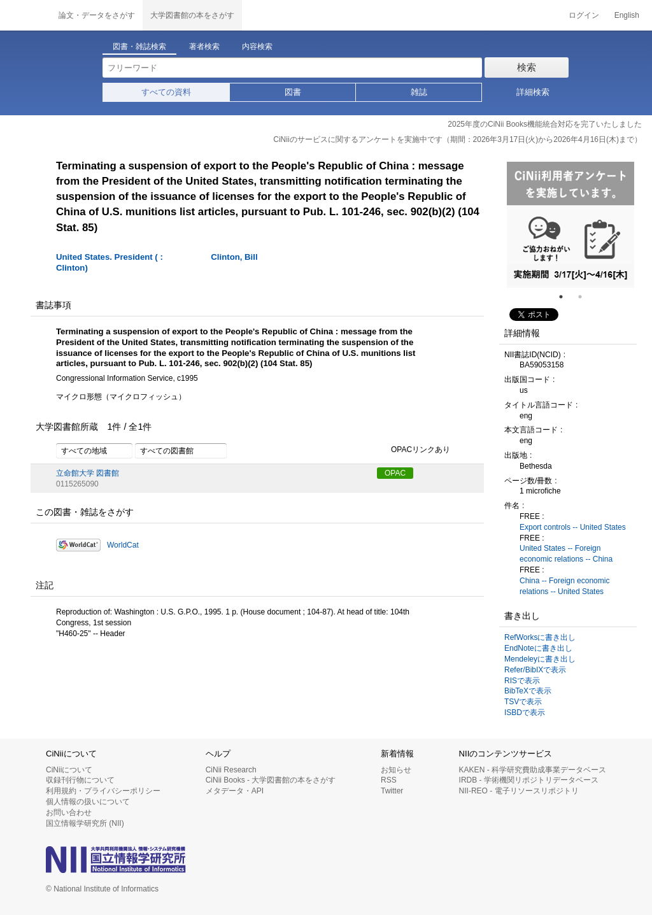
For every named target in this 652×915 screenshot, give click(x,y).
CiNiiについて (69, 769)
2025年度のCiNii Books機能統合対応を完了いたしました (545, 124)
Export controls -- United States (573, 527)
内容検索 (257, 46)
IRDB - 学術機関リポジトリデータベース (529, 780)
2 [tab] (585, 296)
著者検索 (204, 46)
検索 (526, 67)
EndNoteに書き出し (538, 648)
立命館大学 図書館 (87, 473)
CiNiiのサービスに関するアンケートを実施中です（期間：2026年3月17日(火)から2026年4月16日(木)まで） (457, 139)
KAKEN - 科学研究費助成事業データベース (532, 769)
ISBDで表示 (524, 712)
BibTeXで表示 (527, 690)
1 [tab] (566, 296)
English (626, 15)
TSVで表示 (523, 701)
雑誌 (419, 92)
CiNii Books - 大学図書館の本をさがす (271, 780)
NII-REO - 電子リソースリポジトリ (519, 790)
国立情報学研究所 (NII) (85, 823)
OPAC (395, 473)
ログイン (584, 15)
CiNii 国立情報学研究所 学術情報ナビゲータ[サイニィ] (25, 15)
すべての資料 (166, 92)
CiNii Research (231, 769)
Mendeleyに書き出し (540, 659)
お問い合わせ (69, 812)
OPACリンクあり (413, 450)
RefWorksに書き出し (540, 637)
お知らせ (396, 769)
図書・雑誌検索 (139, 46)
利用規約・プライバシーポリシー (103, 790)
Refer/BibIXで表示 (535, 669)
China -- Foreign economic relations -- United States (564, 586)
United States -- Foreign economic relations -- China (566, 554)
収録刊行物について (80, 780)
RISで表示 (522, 680)
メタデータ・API (235, 790)
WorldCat (123, 545)
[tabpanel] (570, 225)
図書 (293, 92)
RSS (389, 780)
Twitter (392, 790)
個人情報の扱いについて (88, 801)
